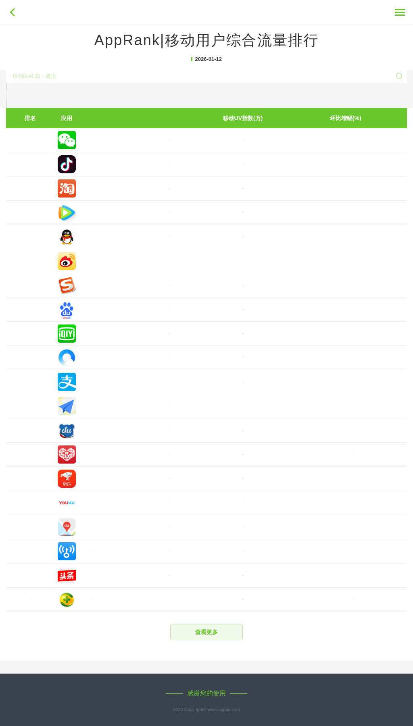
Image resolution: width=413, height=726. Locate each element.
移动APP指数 (206, 13)
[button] (206, 153)
